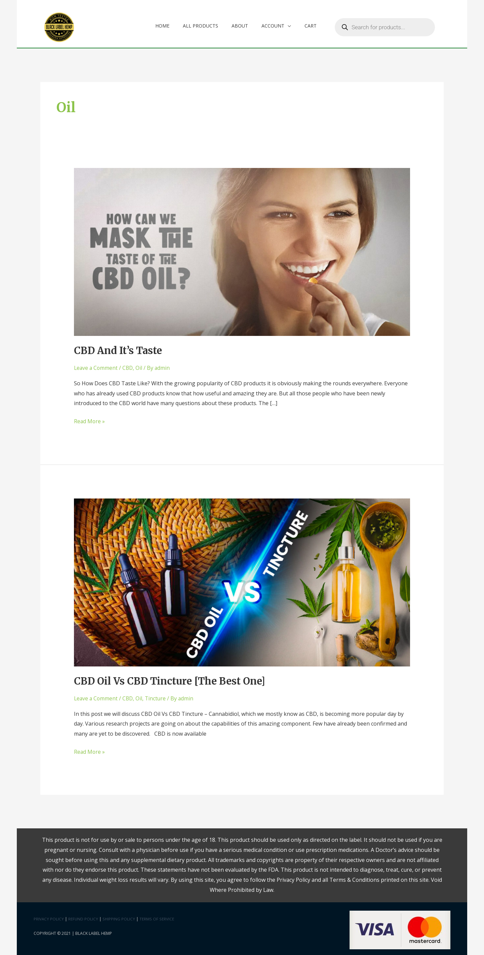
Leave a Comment (96, 366)
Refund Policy (84, 916)
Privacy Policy (49, 916)
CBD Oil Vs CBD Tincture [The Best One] (174, 678)
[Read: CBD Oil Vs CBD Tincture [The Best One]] (242, 579)
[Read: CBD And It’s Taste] (242, 249)
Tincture (157, 696)
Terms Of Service (157, 916)
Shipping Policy (119, 916)
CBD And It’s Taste (120, 348)
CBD (129, 366)
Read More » (90, 418)
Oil (140, 366)
